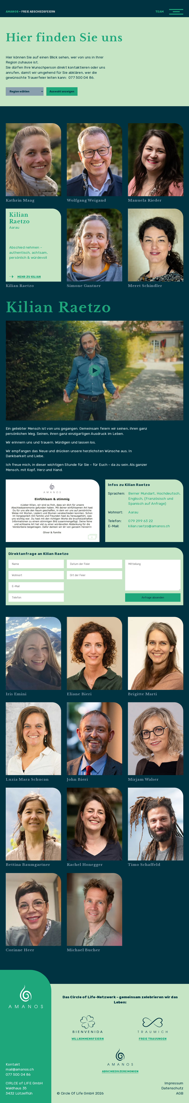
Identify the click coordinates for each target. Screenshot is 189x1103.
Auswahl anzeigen (61, 91)
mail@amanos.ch (20, 1069)
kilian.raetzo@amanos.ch (149, 526)
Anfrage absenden (153, 597)
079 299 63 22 (140, 521)
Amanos (30, 11)
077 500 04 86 (18, 1074)
